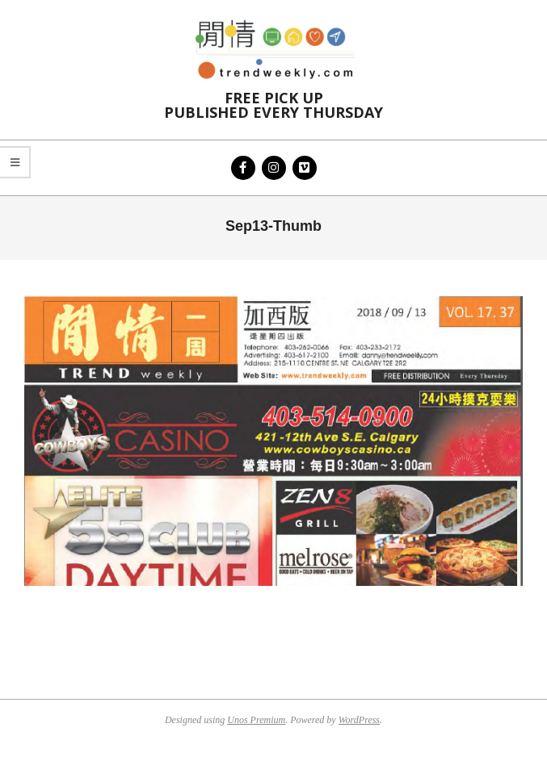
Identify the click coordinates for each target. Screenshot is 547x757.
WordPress (359, 720)
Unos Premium (256, 720)
